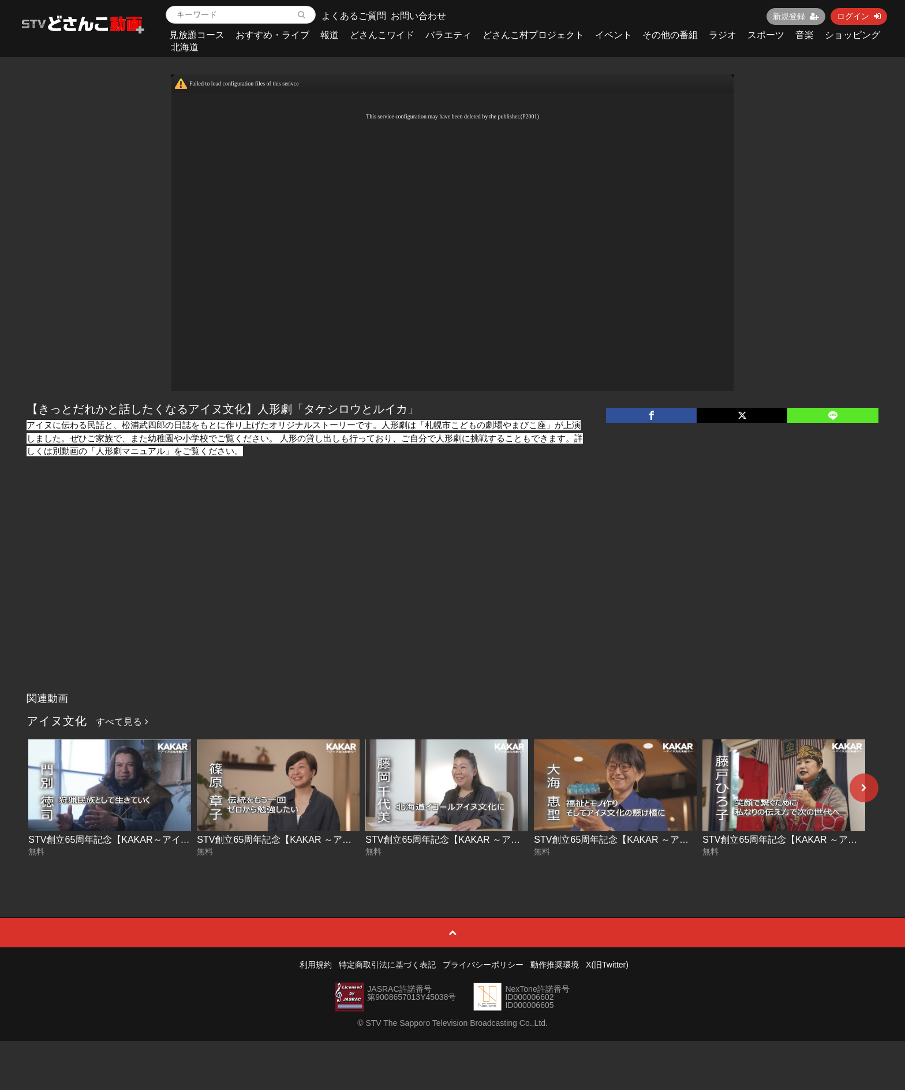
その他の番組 (670, 35)
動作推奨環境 (554, 964)
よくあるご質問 (353, 16)
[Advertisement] (452, 600)
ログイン (859, 16)
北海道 (185, 47)
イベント (613, 35)
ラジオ (722, 35)
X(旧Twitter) (607, 964)
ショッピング (852, 35)
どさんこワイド (382, 35)
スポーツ (765, 35)
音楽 (804, 35)
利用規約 (316, 964)
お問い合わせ (418, 16)
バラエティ (448, 35)
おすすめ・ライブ (272, 35)
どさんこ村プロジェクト (533, 35)
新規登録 (796, 16)
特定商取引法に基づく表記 (387, 964)
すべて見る (122, 722)
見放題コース (197, 35)
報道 (329, 35)
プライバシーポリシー (483, 964)
